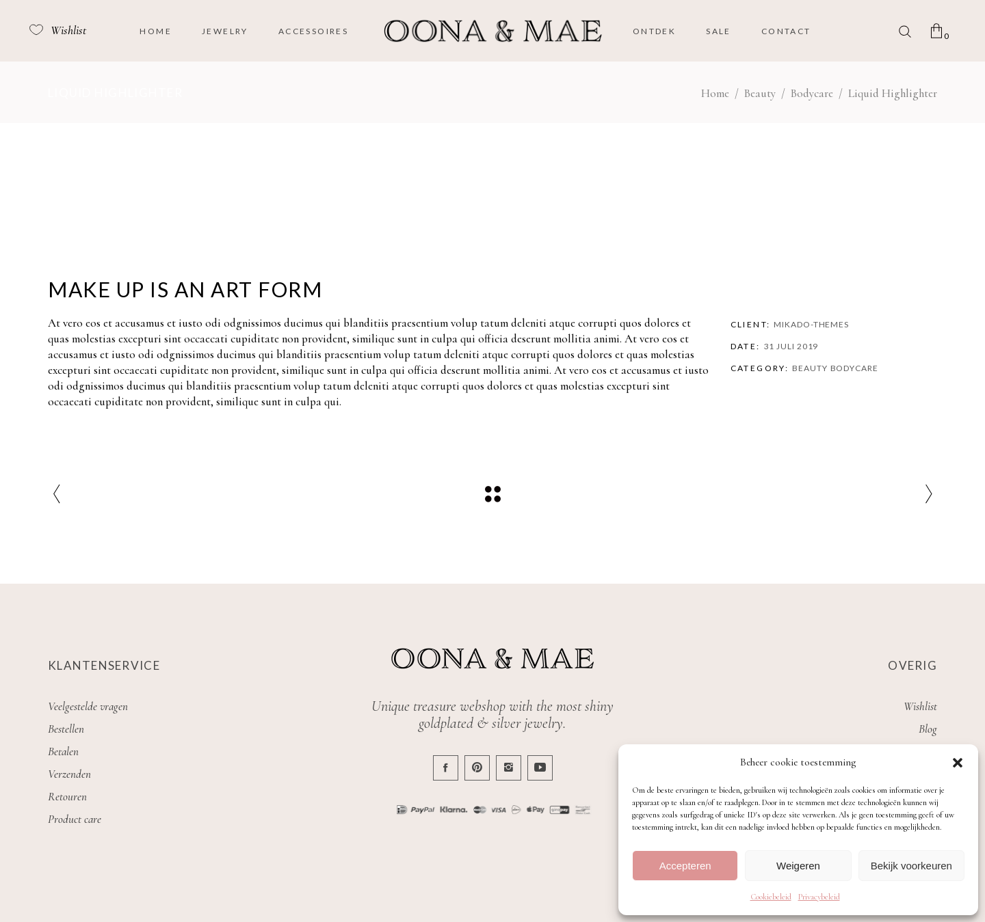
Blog (928, 729)
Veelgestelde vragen (88, 706)
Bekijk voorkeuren (911, 865)
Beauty (760, 93)
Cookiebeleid (770, 896)
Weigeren (798, 865)
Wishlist (920, 706)
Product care (74, 819)
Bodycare (812, 93)
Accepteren (685, 865)
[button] (957, 763)
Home (715, 93)
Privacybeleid (819, 896)
